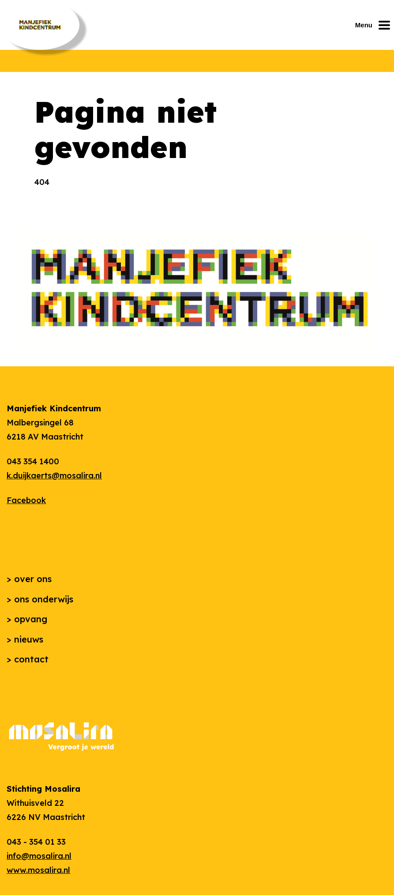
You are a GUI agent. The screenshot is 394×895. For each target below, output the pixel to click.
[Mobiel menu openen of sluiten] (374, 25)
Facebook (26, 500)
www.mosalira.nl (38, 870)
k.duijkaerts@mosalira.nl (54, 475)
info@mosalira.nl (39, 856)
